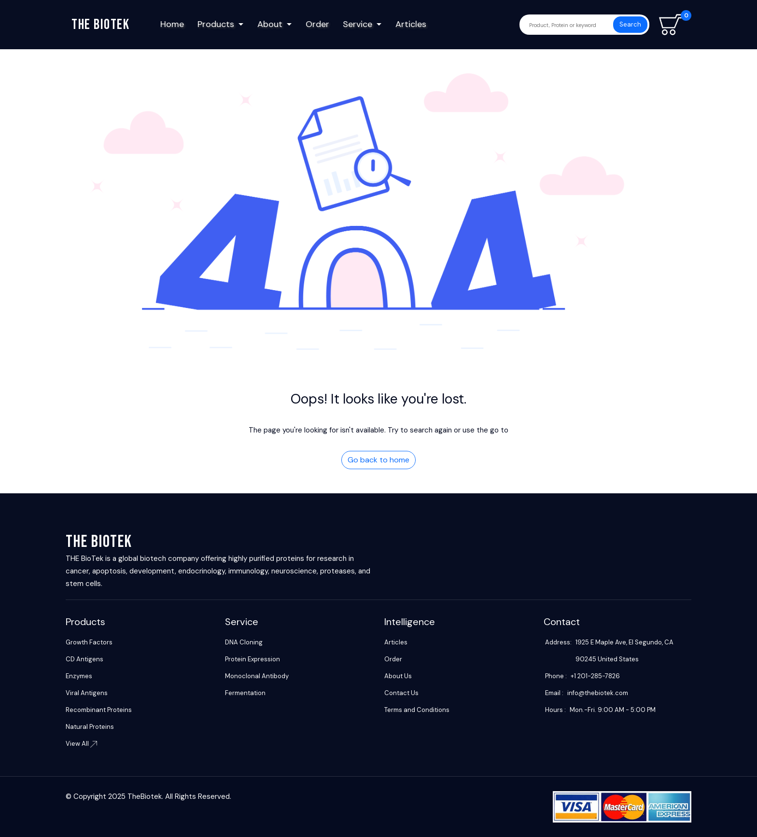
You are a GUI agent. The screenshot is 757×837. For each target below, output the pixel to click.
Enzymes (79, 676)
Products (215, 24)
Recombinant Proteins (99, 710)
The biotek (100, 24)
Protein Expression (252, 659)
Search (630, 24)
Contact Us (401, 693)
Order (317, 24)
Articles (410, 24)
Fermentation (245, 693)
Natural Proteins (90, 727)
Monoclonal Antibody (257, 676)
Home (172, 24)
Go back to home (378, 460)
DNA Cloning (244, 642)
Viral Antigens (87, 693)
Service (357, 24)
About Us (398, 676)
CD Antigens (84, 659)
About (269, 24)
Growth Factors (89, 642)
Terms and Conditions (416, 710)
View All (81, 743)
